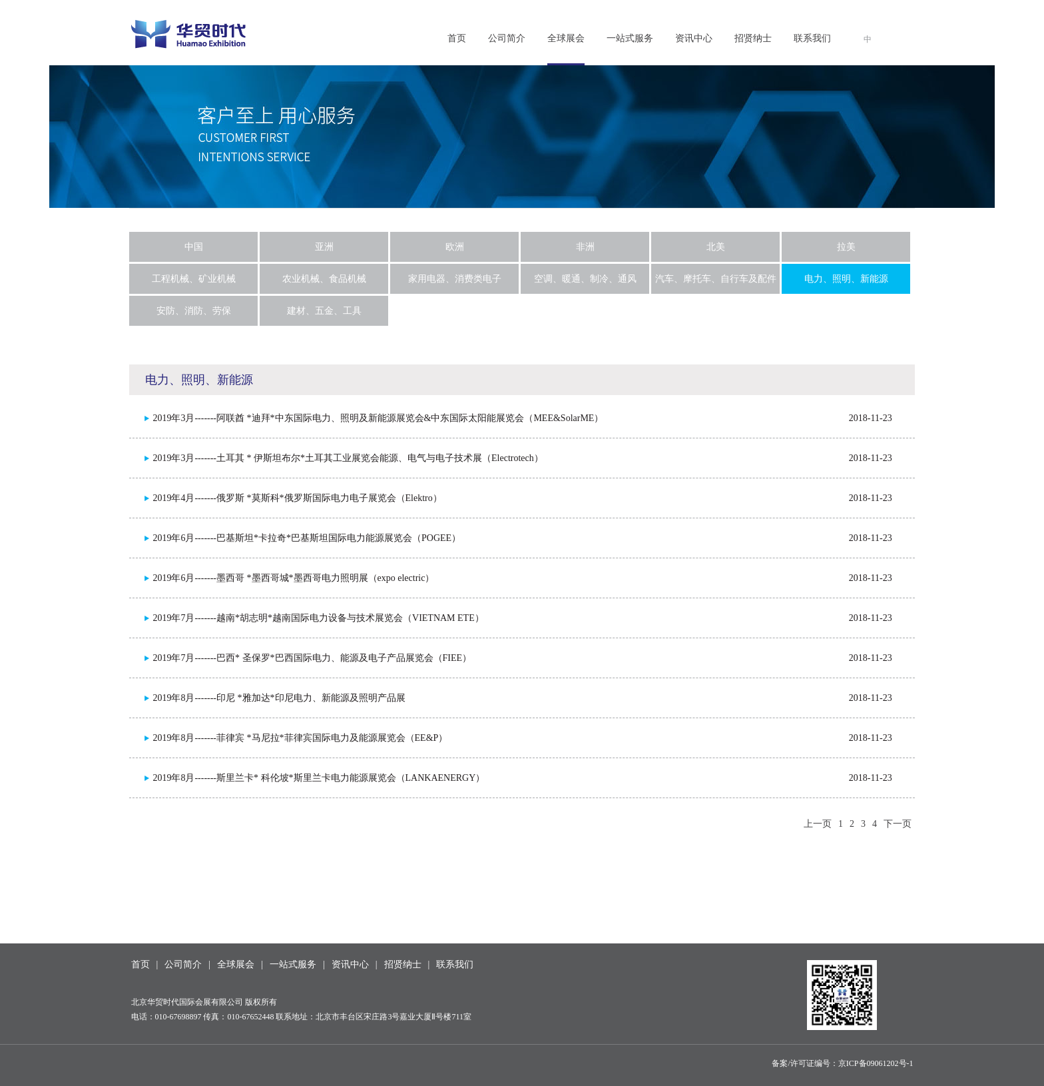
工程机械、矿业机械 (194, 279)
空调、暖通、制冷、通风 (585, 279)
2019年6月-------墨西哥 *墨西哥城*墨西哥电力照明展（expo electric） (293, 578)
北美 (715, 247)
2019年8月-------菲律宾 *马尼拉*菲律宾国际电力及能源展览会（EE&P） (299, 738)
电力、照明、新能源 (846, 279)
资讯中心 (693, 38)
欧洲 (454, 247)
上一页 (818, 824)
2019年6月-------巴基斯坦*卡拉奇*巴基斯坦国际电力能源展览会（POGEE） (306, 538)
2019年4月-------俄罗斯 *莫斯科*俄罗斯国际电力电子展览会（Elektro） (296, 498)
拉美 (846, 247)
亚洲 (324, 247)
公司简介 (506, 38)
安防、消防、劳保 (193, 311)
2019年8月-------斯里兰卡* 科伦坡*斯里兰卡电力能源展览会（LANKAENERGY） (318, 778)
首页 (456, 38)
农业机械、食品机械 (324, 279)
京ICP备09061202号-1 (876, 1063)
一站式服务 (630, 38)
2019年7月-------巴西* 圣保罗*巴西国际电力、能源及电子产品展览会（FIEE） (311, 658)
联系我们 (812, 38)
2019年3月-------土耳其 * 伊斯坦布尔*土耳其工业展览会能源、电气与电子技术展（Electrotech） (347, 458)
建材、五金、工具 (324, 311)
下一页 (898, 824)
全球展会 (566, 38)
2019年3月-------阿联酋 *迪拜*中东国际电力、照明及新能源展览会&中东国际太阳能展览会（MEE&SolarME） (377, 418)
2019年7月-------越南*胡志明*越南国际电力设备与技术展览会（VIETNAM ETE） (317, 618)
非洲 (585, 247)
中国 (193, 247)
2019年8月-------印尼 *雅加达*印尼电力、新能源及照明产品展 (278, 698)
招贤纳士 (753, 38)
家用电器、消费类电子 (454, 279)
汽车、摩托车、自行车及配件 (715, 279)
